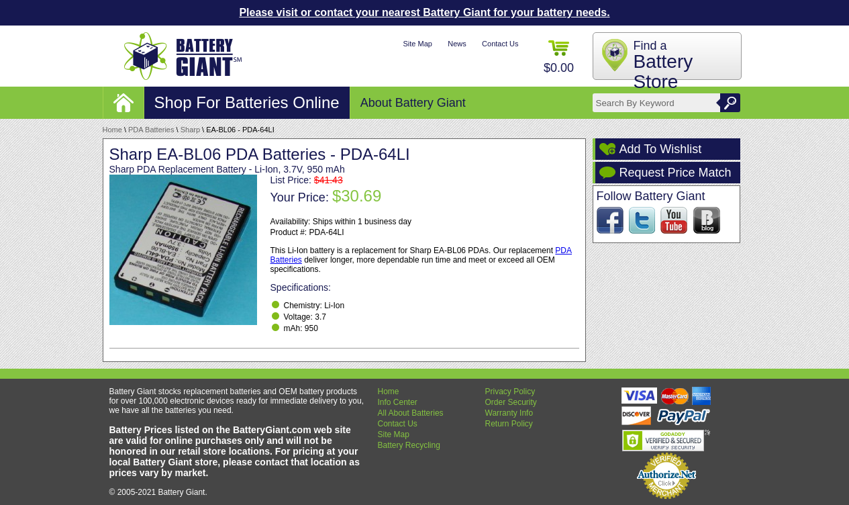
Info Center (397, 402)
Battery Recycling (409, 445)
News (457, 44)
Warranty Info (509, 413)
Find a (663, 65)
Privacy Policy (510, 391)
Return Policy (509, 423)
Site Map (417, 44)
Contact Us (500, 44)
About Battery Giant (413, 102)
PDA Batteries (151, 130)
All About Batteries (411, 413)
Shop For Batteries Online (247, 102)
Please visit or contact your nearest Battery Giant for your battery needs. (424, 12)
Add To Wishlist (660, 149)
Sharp (190, 130)
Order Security (511, 402)
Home (112, 130)
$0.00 (559, 57)
